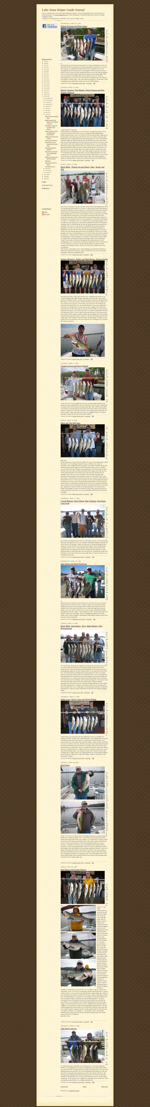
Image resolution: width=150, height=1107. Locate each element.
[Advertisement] (48, 43)
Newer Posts (64, 1086)
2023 (45, 65)
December (48, 98)
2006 (45, 176)
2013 (45, 86)
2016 (45, 80)
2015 (45, 82)
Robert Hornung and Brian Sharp (74, 26)
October (47, 102)
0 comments (89, 83)
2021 (45, 69)
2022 (45, 67)
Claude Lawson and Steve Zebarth (74, 366)
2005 (45, 178)
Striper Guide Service (47, 185)
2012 (45, 88)
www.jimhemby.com (61, 15)
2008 (45, 96)
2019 (45, 74)
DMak (45, 212)
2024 (45, 63)
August (47, 106)
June (46, 110)
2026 (45, 61)
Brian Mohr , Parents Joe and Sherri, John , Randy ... (51, 127)
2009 (45, 94)
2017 (45, 78)
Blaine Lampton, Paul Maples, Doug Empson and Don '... (51, 122)
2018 (45, 76)
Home (84, 1086)
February (47, 170)
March (47, 168)
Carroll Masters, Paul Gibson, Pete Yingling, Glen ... (51, 144)
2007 (45, 174)
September (48, 104)
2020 (45, 71)
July (46, 108)
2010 (45, 92)
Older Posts (104, 1086)
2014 (45, 84)
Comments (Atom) (74, 1090)
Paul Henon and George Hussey (73, 870)
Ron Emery (48, 160)
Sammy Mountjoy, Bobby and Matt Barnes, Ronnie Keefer (51, 132)
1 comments (86, 494)
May (46, 112)
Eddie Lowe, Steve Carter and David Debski (78, 699)
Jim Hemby (47, 214)
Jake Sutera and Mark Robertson (74, 564)
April (46, 114)
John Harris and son (50, 166)
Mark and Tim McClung (51, 140)
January (47, 172)
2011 (45, 90)
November (48, 100)
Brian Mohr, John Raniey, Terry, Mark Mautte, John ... (51, 153)
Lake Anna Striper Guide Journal (63, 10)
